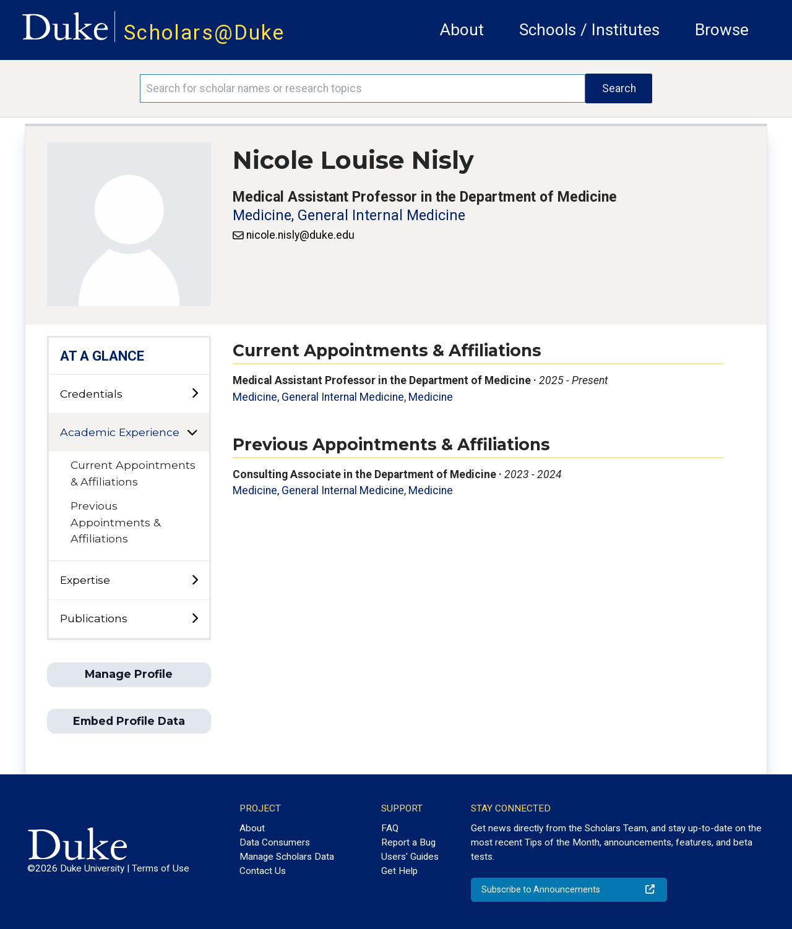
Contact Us (262, 870)
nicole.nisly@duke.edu (300, 235)
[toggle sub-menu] (194, 394)
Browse (722, 29)
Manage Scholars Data (286, 856)
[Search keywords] (362, 88)
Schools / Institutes (589, 29)
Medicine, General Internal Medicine (349, 215)
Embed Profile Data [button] (129, 720)
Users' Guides (410, 856)
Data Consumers (274, 842)
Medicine (430, 397)
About (462, 29)
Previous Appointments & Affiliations (115, 522)
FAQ (389, 828)
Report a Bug (408, 842)
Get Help (399, 870)
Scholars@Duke (204, 32)
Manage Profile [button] (129, 673)
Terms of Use (160, 868)
